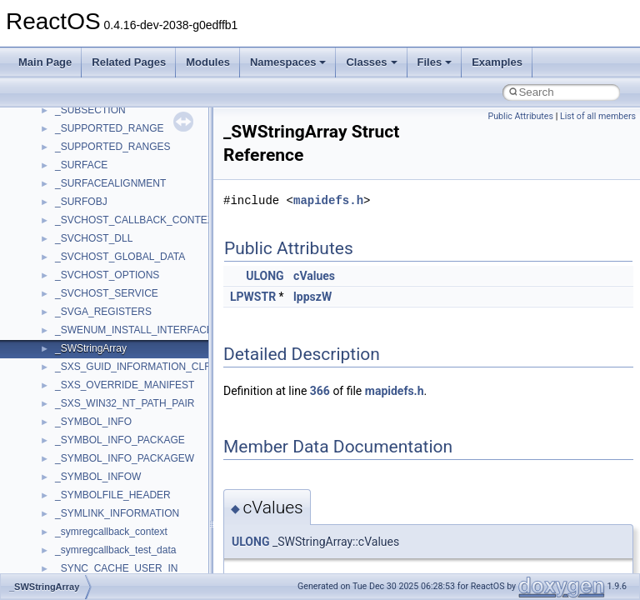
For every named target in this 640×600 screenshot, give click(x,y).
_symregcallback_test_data (115, 550)
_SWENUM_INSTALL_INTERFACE (134, 330)
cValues (314, 275)
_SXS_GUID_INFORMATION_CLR (133, 366)
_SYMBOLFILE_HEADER (113, 495)
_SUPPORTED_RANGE (109, 128)
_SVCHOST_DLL (93, 238)
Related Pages (129, 62)
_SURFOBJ (81, 202)
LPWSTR (253, 296)
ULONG (264, 275)
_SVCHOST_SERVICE (106, 293)
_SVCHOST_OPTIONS (107, 275)
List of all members (598, 116)
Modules (208, 62)
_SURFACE (81, 165)
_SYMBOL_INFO (93, 422)
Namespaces (288, 62)
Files (435, 62)
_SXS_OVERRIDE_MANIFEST (124, 385)
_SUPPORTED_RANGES (113, 146)
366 (320, 391)
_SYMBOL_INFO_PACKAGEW (124, 458)
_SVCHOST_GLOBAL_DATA (120, 256)
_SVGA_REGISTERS (103, 312)
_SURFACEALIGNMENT (110, 183)
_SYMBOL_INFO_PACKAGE (120, 440)
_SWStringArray (91, 348)
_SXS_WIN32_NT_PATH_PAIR (124, 403)
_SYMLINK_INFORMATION (117, 513)
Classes (371, 62)
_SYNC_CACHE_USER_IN (116, 568)
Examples (497, 62)
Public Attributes (520, 116)
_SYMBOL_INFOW (98, 476)
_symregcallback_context (111, 532)
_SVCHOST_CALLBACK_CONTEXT (137, 220)
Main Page (45, 62)
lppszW (312, 296)
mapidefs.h (328, 200)
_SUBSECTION (90, 110)
